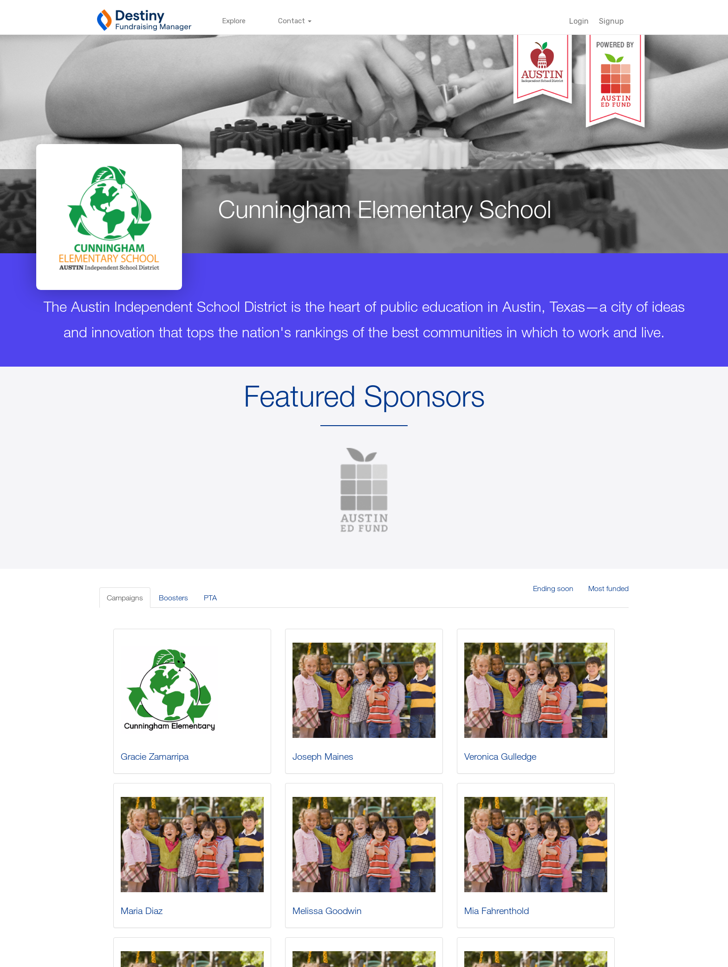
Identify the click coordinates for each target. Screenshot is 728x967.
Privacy (313, 957)
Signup (611, 21)
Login (579, 21)
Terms (338, 957)
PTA (210, 597)
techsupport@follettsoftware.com (395, 957)
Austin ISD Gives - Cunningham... (183, 802)
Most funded (608, 588)
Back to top (612, 957)
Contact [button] (295, 21)
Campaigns (125, 597)
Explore (234, 21)
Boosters (173, 597)
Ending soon (553, 588)
